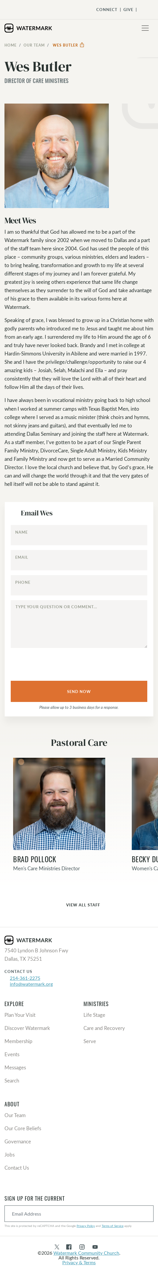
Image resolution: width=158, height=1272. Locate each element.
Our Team (34, 45)
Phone (22, 582)
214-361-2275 (25, 978)
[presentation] (49, 662)
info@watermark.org (31, 984)
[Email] (79, 560)
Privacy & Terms (79, 1262)
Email (21, 557)
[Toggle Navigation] (143, 9)
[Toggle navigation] (145, 28)
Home (10, 45)
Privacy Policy (86, 1226)
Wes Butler (69, 45)
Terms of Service (112, 1226)
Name (21, 532)
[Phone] (79, 585)
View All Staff (79, 905)
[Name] (79, 535)
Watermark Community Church (86, 1253)
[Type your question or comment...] (79, 624)
